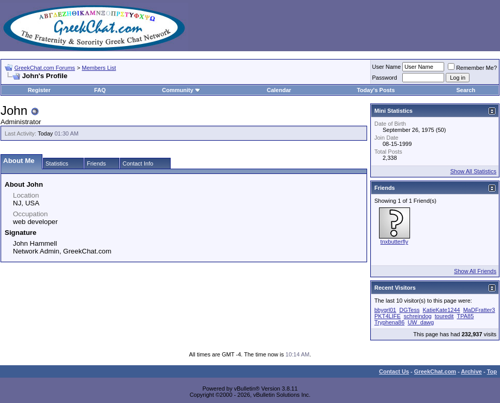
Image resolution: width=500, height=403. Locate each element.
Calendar (279, 90)
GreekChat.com (435, 371)
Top (492, 371)
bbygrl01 (385, 310)
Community (181, 90)
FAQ (100, 90)
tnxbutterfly (394, 241)
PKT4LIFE (387, 316)
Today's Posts (376, 90)
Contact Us (394, 371)
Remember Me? (472, 68)
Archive (471, 371)
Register (39, 90)
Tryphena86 (389, 322)
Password (384, 77)
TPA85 (465, 316)
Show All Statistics (473, 171)
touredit (444, 316)
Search (465, 90)
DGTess (409, 310)
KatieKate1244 (441, 310)
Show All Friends (475, 271)
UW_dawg (420, 322)
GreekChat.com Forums (44, 68)
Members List (99, 68)
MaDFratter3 (479, 310)
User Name (386, 67)
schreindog (418, 316)
